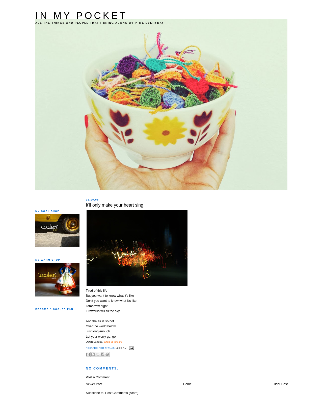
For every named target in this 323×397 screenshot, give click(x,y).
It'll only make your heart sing (114, 205)
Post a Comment (98, 377)
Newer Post (94, 384)
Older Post (280, 384)
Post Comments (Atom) (121, 393)
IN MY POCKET (81, 15)
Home (187, 384)
